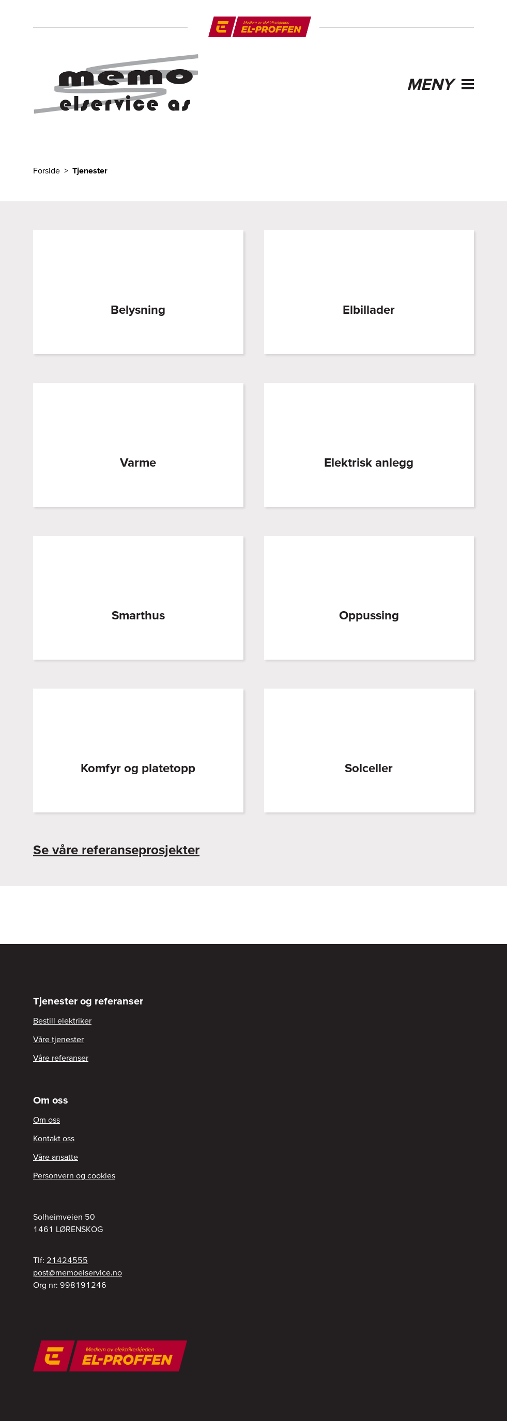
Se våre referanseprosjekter (116, 849)
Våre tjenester (58, 1039)
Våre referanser (60, 1057)
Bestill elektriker (62, 1020)
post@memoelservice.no (77, 1272)
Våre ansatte (55, 1156)
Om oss (46, 1119)
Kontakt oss (53, 1138)
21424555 (67, 1260)
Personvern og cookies (74, 1175)
